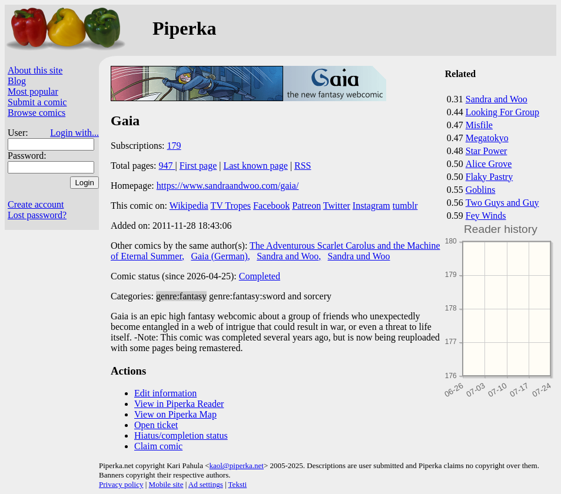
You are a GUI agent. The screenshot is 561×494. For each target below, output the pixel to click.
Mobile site (166, 484)
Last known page (255, 166)
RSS (302, 166)
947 (167, 166)
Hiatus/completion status (181, 435)
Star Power (486, 151)
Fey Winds (486, 216)
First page (198, 166)
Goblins (481, 190)
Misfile (479, 125)
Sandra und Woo (359, 256)
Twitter (336, 206)
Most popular (33, 91)
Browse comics (36, 113)
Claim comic (158, 446)
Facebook (271, 206)
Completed (259, 276)
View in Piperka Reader (179, 404)
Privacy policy (121, 484)
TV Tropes (230, 206)
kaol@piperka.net (236, 465)
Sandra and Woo (496, 99)
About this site (35, 70)
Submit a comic (37, 102)
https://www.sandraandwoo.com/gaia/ (228, 186)
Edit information (165, 393)
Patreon (306, 206)
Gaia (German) (219, 256)
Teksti (237, 484)
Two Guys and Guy (502, 203)
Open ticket (156, 425)
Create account (36, 204)
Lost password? (37, 215)
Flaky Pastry (489, 177)
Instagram (371, 206)
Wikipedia (189, 206)
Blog (17, 81)
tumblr (405, 206)
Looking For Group (502, 112)
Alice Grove (489, 164)
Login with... (74, 133)
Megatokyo (487, 138)
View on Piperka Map (175, 414)
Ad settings (205, 484)
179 (174, 146)
